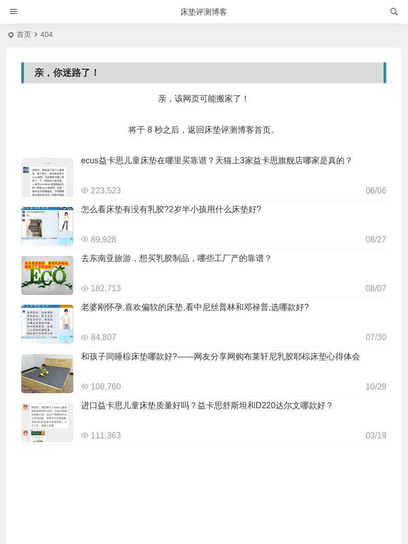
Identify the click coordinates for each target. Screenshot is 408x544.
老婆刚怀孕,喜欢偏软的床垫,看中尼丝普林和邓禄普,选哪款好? (195, 307)
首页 (24, 34)
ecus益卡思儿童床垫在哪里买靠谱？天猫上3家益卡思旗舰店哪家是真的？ (217, 160)
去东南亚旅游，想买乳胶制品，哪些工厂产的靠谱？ (176, 258)
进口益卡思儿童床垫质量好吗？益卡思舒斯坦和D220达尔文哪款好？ (207, 405)
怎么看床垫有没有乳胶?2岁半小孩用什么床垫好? (171, 209)
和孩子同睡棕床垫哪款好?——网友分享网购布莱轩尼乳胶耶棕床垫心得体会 (220, 356)
